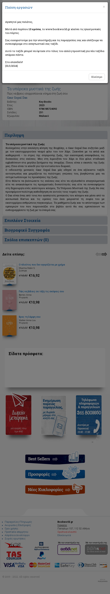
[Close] (104, 7)
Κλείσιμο (96, 77)
